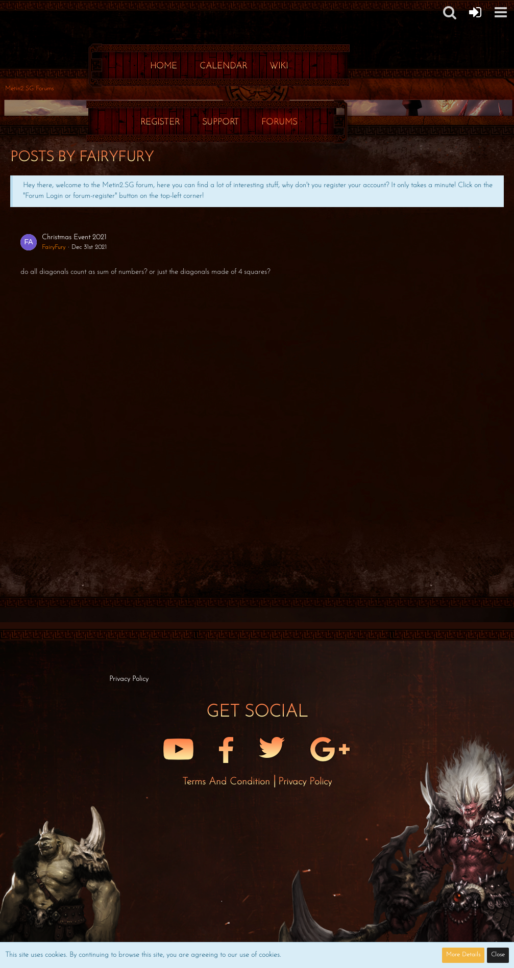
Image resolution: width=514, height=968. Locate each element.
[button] (501, 12)
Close (498, 955)
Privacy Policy (305, 782)
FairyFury (53, 247)
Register (160, 122)
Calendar (223, 66)
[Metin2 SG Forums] (219, 10)
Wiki (279, 66)
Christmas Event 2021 (74, 237)
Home (163, 66)
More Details (463, 955)
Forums (279, 122)
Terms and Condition (227, 782)
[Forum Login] (475, 12)
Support (220, 122)
